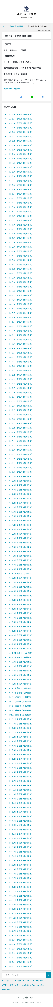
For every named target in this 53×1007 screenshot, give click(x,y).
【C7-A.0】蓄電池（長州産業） (20, 683)
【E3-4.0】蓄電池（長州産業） (20, 251)
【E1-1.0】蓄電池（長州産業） (20, 149)
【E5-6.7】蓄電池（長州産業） (20, 454)
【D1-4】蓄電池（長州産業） (20, 710)
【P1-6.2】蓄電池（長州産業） (20, 767)
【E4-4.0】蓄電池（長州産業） (20, 291)
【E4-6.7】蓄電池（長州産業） (20, 326)
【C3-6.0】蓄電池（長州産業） (20, 551)
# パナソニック (38, 981)
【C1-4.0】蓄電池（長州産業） (20, 485)
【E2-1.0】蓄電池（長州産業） (20, 189)
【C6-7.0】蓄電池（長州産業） (20, 639)
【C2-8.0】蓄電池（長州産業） (20, 529)
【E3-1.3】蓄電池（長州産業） (20, 953)
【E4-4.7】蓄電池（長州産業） (20, 299)
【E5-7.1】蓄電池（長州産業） (20, 463)
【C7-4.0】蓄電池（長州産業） (20, 675)
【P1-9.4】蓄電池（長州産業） (20, 847)
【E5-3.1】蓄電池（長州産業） (20, 423)
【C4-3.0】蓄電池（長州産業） (20, 586)
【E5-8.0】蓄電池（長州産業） (20, 471)
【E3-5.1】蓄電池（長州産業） (20, 264)
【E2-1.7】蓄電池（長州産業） (20, 202)
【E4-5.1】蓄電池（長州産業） (20, 308)
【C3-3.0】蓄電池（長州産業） (20, 538)
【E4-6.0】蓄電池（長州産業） (20, 317)
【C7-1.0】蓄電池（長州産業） (20, 661)
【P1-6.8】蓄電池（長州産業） (20, 785)
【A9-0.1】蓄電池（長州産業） (20, 136)
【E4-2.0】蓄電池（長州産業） (20, 277)
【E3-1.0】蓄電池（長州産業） (20, 224)
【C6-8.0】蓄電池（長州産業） (20, 644)
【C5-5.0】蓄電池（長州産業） (20, 608)
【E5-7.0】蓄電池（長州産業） (20, 458)
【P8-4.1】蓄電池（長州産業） (20, 913)
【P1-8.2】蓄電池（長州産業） (20, 807)
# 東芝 (11, 985)
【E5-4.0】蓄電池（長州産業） (20, 432)
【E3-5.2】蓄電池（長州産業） (20, 268)
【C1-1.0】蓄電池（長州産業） (20, 476)
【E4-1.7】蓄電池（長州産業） (20, 273)
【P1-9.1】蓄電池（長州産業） (20, 833)
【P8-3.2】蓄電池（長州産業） (20, 904)
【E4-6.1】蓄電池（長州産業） (20, 321)
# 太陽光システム (28, 985)
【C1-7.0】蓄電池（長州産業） (20, 498)
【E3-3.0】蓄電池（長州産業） (20, 246)
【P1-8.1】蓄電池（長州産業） (20, 803)
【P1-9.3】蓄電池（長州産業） (20, 842)
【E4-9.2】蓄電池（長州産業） (20, 357)
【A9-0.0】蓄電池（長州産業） (20, 132)
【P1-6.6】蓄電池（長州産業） (20, 776)
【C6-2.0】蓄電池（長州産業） (20, 617)
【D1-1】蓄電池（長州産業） (20, 697)
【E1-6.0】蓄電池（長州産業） (20, 171)
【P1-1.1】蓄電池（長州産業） (20, 719)
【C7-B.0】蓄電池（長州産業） (20, 688)
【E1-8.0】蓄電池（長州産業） (20, 185)
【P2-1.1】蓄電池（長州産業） (20, 856)
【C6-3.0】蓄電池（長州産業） (20, 622)
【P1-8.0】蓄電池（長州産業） (20, 798)
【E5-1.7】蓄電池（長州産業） (20, 388)
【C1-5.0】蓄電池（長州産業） (20, 489)
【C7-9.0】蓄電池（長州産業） (20, 679)
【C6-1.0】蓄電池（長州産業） (20, 613)
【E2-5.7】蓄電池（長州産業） (20, 220)
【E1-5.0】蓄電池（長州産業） (20, 167)
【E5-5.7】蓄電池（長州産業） (20, 445)
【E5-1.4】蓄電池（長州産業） (20, 383)
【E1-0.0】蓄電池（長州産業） (20, 145)
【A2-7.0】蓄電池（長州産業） (20, 123)
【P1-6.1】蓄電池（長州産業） (20, 763)
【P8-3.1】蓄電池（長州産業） (20, 900)
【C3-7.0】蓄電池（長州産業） (20, 555)
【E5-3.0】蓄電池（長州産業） (20, 419)
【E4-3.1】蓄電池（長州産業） (20, 957)
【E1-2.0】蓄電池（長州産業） (20, 154)
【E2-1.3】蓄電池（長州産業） (20, 939)
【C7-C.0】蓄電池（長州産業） (20, 692)
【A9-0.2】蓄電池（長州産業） (20, 140)
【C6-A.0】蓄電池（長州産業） (20, 648)
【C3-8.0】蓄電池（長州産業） (20, 560)
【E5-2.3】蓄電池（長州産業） (20, 405)
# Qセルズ (40, 985)
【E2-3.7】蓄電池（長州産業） (20, 216)
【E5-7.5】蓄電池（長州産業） (20, 467)
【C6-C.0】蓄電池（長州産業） (20, 657)
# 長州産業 (8, 88)
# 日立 (17, 985)
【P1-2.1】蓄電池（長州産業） (20, 732)
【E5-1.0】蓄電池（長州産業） (20, 366)
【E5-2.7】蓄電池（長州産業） (20, 410)
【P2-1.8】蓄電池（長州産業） (20, 882)
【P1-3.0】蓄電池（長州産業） (20, 736)
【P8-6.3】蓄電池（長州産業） (20, 935)
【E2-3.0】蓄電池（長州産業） (20, 207)
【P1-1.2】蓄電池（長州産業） (20, 723)
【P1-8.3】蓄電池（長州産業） (20, 811)
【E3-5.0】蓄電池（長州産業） (20, 260)
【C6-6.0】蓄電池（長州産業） (20, 635)
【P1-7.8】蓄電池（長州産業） (20, 794)
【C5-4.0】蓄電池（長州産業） (20, 604)
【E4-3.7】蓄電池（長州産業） (20, 286)
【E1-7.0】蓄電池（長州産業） (20, 176)
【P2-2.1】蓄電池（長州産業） (20, 891)
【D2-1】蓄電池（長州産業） (20, 714)
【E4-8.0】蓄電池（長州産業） (20, 944)
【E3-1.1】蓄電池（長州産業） (20, 229)
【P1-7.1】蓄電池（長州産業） (20, 789)
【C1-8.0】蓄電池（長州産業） (20, 502)
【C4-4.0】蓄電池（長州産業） (20, 591)
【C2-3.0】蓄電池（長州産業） (20, 516)
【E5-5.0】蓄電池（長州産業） (20, 436)
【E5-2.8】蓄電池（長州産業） (20, 414)
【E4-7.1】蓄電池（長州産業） (20, 335)
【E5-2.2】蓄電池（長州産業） (20, 401)
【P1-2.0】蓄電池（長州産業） (20, 728)
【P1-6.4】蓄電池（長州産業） (20, 772)
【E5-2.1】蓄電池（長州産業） (20, 396)
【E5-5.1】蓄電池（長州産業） (20, 441)
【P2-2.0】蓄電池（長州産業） (20, 887)
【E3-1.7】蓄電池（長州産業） (20, 238)
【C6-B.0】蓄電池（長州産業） (20, 653)
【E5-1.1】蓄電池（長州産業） (20, 370)
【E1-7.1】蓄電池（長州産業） (20, 180)
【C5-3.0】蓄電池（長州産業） (20, 600)
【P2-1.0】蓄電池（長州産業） (20, 851)
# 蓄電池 (17, 88)
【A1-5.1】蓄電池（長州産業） (20, 118)
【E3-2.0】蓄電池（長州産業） (20, 242)
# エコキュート (7, 981)
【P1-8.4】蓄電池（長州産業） (20, 816)
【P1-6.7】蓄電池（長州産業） (20, 781)
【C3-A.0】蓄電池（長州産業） (20, 569)
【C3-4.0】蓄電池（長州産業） (20, 542)
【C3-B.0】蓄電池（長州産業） (20, 573)
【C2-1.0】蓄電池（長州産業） (20, 511)
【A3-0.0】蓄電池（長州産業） (20, 127)
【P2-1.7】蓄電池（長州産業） (20, 878)
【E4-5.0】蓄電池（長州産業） (20, 304)
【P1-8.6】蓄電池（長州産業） (20, 825)
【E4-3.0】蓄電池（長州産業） (20, 282)
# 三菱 (4, 985)
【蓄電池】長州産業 (16, 26)
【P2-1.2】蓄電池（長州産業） (20, 860)
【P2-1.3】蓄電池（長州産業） (20, 864)
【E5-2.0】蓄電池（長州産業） (20, 392)
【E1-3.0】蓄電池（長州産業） (20, 158)
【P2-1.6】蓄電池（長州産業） (20, 873)
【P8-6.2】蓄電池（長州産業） (20, 931)
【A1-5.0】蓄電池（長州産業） (20, 114)
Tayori (26, 1002)
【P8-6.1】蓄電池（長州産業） (20, 926)
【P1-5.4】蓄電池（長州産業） (20, 754)
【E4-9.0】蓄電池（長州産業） (20, 348)
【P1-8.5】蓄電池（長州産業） (20, 820)
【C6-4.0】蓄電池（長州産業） (20, 626)
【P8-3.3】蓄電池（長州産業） (20, 908)
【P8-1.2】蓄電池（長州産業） (20, 895)
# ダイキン (27, 981)
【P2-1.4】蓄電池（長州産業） (20, 869)
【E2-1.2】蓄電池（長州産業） (20, 198)
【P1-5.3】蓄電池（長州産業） (20, 750)
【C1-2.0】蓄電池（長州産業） (20, 480)
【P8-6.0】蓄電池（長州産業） (20, 922)
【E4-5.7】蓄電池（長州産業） (20, 313)
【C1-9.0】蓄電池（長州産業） (20, 507)
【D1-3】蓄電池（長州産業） (20, 705)
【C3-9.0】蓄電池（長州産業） (20, 564)
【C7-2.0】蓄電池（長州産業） (20, 666)
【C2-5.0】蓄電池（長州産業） (20, 520)
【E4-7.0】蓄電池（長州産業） (20, 330)
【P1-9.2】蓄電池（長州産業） (20, 838)
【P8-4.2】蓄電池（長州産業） (20, 917)
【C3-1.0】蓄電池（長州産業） (20, 533)
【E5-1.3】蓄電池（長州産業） (20, 379)
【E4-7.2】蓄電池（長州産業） (20, 339)
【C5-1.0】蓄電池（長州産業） (20, 595)
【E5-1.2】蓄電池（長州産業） (20, 374)
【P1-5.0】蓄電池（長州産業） (20, 745)
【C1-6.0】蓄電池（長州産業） (20, 494)
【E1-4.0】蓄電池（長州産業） (20, 163)
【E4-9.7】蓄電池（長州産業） (20, 361)
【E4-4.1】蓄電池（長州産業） (20, 295)
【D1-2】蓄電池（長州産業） (20, 701)
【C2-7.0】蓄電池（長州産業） (20, 525)
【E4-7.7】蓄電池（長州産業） (20, 343)
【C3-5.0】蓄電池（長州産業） (20, 547)
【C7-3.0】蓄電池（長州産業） (20, 670)
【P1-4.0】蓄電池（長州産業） (20, 741)
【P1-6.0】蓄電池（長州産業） (20, 758)
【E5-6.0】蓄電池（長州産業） (20, 449)
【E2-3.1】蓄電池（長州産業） (20, 211)
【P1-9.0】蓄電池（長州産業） (20, 829)
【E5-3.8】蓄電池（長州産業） (20, 427)
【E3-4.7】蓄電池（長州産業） (20, 255)
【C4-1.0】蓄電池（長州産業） (20, 577)
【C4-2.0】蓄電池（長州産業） (20, 582)
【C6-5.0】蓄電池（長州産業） (20, 630)
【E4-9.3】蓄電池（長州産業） (20, 948)
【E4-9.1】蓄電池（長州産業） (20, 352)
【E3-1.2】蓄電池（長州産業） (20, 233)
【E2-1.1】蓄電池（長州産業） (20, 193)
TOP (3, 26)
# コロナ (18, 981)
